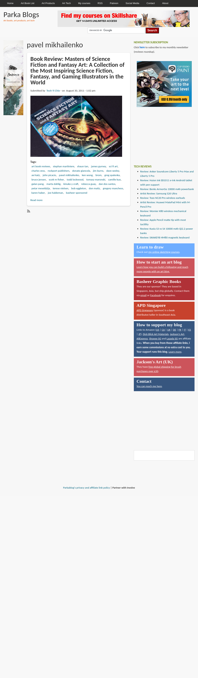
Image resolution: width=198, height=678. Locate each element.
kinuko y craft (70, 184)
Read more (36, 200)
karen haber (38, 192)
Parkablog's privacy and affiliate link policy (86, 487)
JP (139, 334)
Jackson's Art (177, 334)
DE (174, 329)
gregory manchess (113, 188)
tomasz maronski (95, 179)
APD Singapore (145, 310)
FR (180, 329)
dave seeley (112, 170)
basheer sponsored (76, 192)
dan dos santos (107, 184)
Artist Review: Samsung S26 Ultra (158, 193)
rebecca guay (88, 184)
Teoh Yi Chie (53, 90)
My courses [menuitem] (84, 3)
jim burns (98, 170)
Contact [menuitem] (150, 3)
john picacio (49, 175)
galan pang (38, 184)
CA (163, 329)
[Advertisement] (161, 133)
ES (189, 329)
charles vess (38, 170)
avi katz (36, 175)
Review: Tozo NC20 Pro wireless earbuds (162, 198)
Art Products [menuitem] (48, 3)
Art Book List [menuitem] (27, 3)
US (157, 329)
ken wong (87, 175)
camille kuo (114, 179)
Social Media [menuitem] (132, 3)
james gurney (98, 166)
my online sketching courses (163, 252)
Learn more (175, 351)
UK (168, 329)
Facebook (155, 295)
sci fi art (113, 166)
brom (99, 175)
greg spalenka (112, 175)
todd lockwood (75, 179)
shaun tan (82, 166)
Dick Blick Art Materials (156, 334)
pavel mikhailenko (69, 175)
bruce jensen (39, 179)
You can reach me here (149, 386)
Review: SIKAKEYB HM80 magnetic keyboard (165, 237)
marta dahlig (53, 184)
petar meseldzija (41, 188)
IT (185, 329)
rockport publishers (58, 170)
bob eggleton (78, 188)
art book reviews (41, 166)
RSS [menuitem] (100, 3)
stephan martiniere (63, 166)
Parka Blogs (21, 14)
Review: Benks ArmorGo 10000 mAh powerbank (167, 189)
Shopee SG (155, 338)
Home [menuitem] (10, 3)
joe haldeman (55, 192)
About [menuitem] (165, 3)
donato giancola (81, 170)
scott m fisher (56, 179)
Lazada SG (172, 338)
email (143, 295)
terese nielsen (60, 188)
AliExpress (142, 338)
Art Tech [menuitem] (66, 3)
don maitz (94, 188)
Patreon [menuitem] (114, 3)
